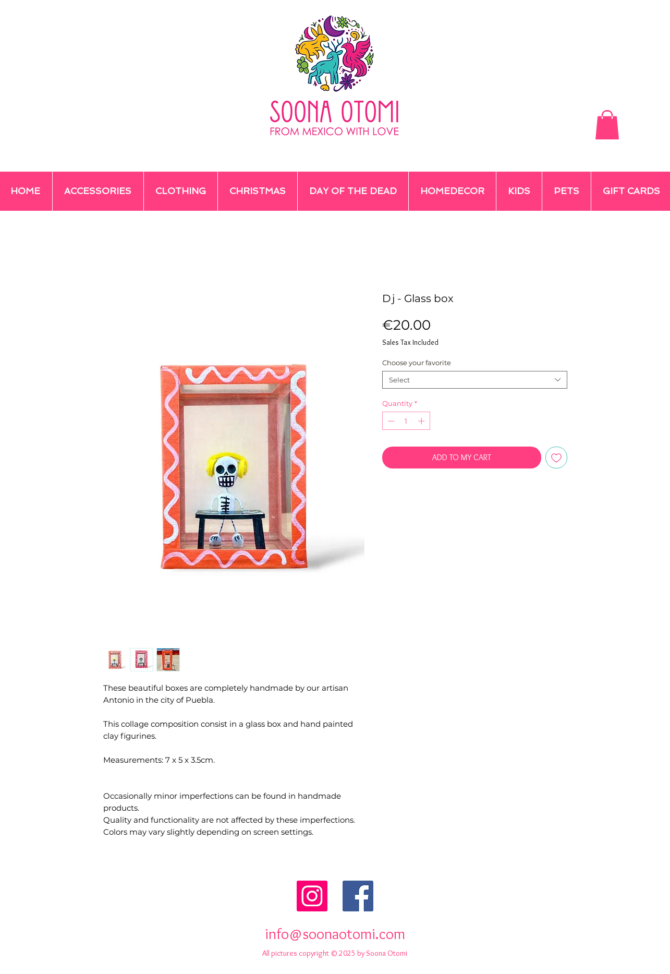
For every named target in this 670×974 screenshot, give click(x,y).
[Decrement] (390, 421)
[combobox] (474, 380)
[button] (607, 124)
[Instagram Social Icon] (312, 896)
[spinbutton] (406, 421)
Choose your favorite (416, 362)
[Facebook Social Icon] (358, 896)
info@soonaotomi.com (335, 933)
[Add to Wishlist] (556, 457)
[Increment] (422, 421)
